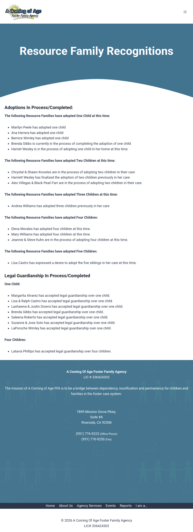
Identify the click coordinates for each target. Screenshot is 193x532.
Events (111, 506)
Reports (126, 506)
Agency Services (89, 506)
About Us (66, 506)
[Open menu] (185, 12)
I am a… (141, 506)
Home (50, 506)
